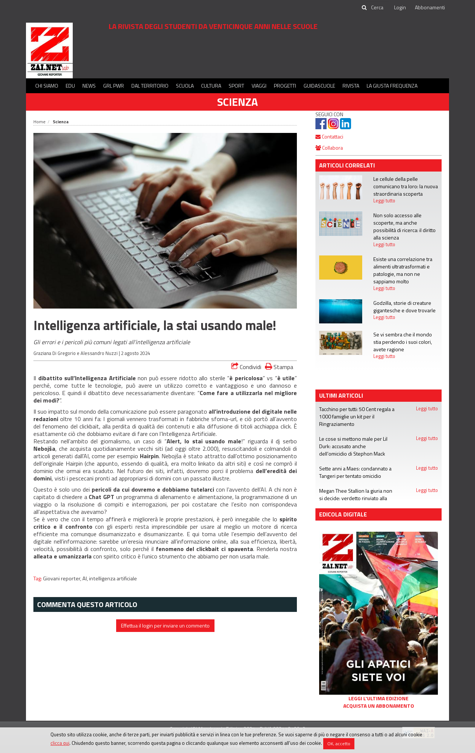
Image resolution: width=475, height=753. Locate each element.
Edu (70, 85)
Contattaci (329, 136)
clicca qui (59, 743)
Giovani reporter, (62, 578)
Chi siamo (46, 85)
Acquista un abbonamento (378, 706)
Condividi (246, 366)
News (89, 85)
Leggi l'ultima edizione (378, 698)
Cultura (211, 85)
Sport (236, 85)
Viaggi (259, 85)
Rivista (351, 85)
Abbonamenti (430, 7)
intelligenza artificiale (113, 578)
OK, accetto (338, 743)
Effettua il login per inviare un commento (165, 625)
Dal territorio (149, 85)
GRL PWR (113, 85)
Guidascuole (319, 85)
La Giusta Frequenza (392, 85)
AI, (85, 578)
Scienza (237, 101)
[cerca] (378, 7)
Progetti (285, 85)
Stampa (279, 367)
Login (400, 7)
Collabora (329, 147)
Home (39, 121)
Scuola (185, 85)
